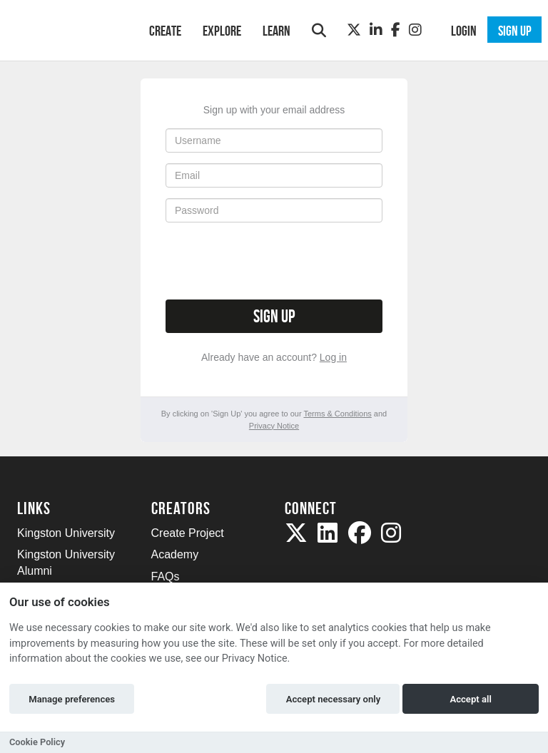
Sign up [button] (515, 31)
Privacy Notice (274, 425)
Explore (222, 31)
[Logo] (64, 29)
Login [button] (464, 31)
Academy (175, 554)
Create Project (187, 533)
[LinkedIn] (376, 30)
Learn (276, 31)
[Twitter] (353, 30)
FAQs (165, 576)
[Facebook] (396, 30)
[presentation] (274, 261)
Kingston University (66, 533)
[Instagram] (415, 30)
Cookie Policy (37, 742)
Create (165, 31)
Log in (333, 357)
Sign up (274, 316)
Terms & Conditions (337, 413)
